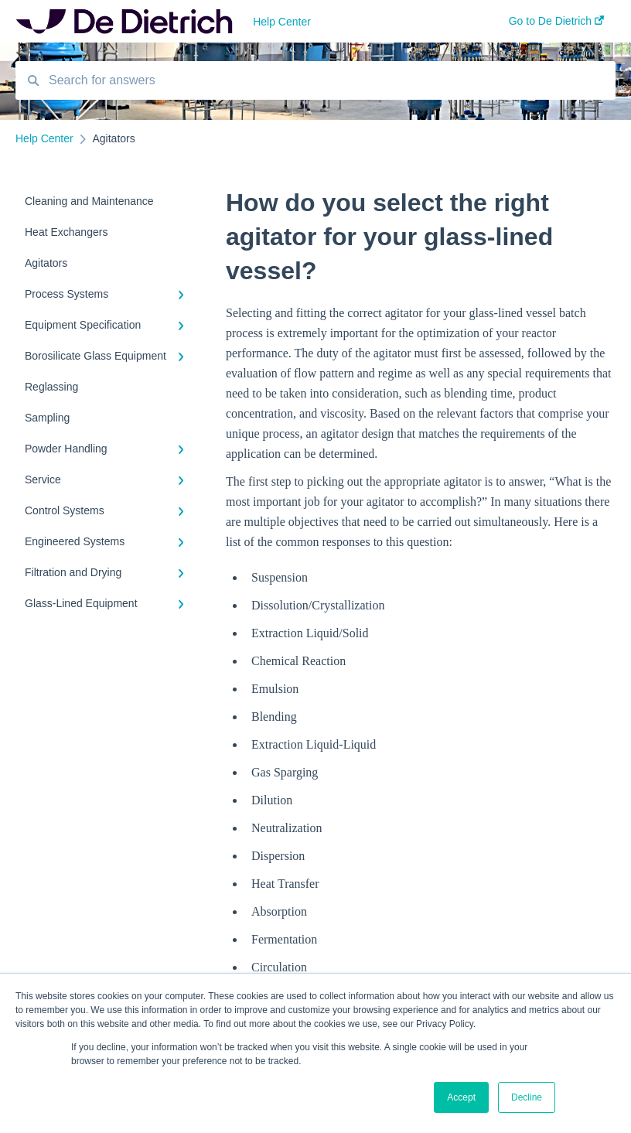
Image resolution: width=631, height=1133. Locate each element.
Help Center (282, 21)
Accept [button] (461, 1097)
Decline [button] (526, 1097)
